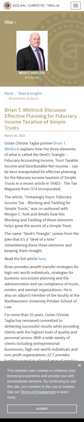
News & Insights (30, 93)
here (42, 258)
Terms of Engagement (38, 392)
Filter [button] (10, 22)
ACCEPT (42, 408)
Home (8, 93)
